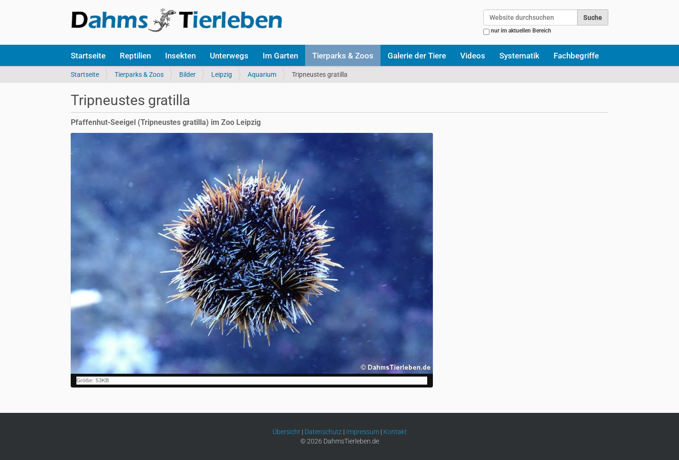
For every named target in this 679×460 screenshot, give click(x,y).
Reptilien (135, 55)
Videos (472, 55)
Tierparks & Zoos (342, 55)
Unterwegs (229, 55)
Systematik (519, 55)
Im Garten (280, 55)
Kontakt (395, 431)
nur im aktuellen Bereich (521, 30)
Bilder (187, 74)
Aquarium (262, 74)
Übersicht (286, 431)
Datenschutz (323, 431)
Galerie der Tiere (417, 55)
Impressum (362, 431)
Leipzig (221, 74)
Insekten (180, 55)
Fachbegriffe (576, 55)
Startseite (88, 55)
